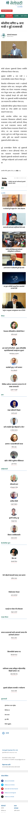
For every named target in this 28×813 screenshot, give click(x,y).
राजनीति (16, 16)
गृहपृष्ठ (2, 808)
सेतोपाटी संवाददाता (12, 35)
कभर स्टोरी (9, 16)
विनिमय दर (3, 811)
